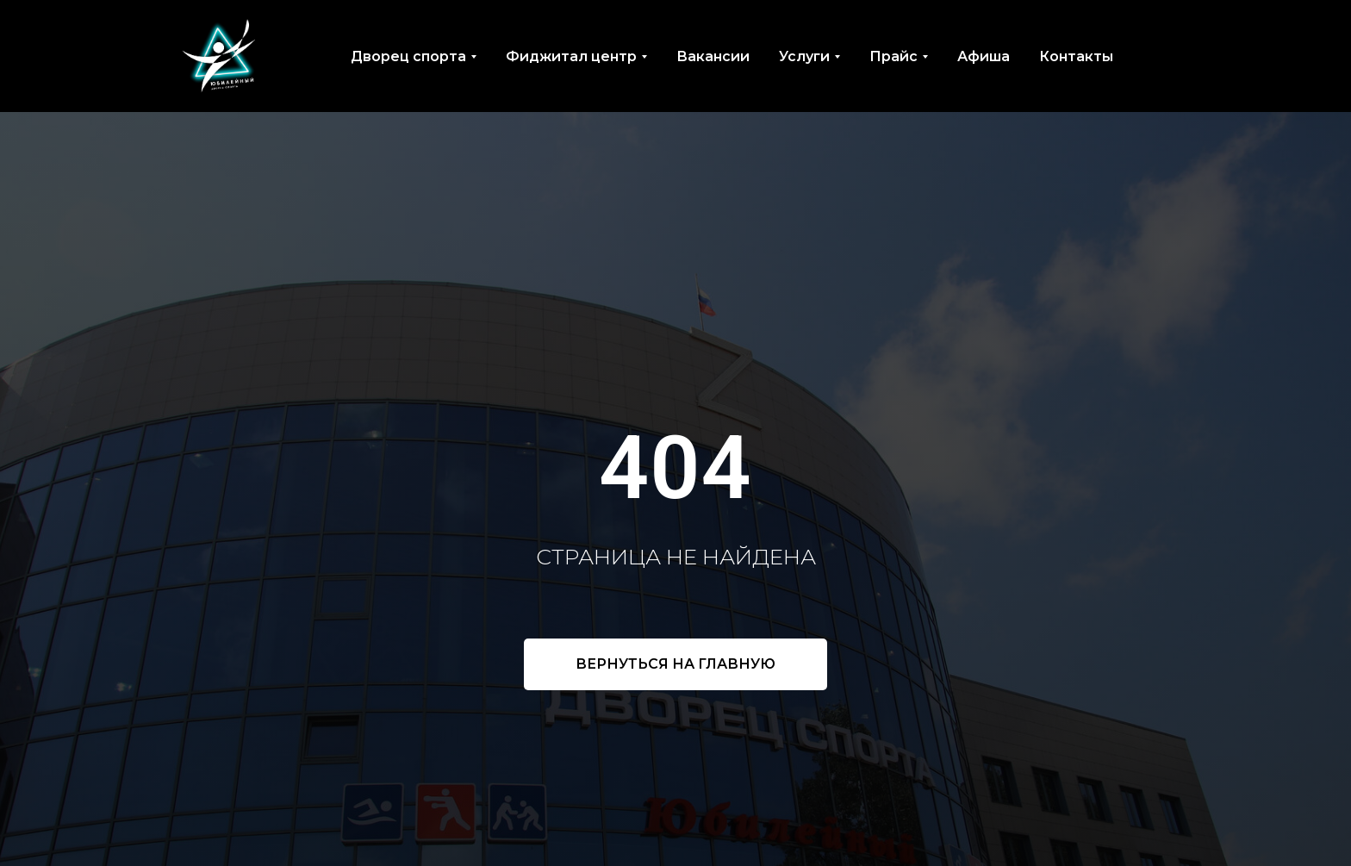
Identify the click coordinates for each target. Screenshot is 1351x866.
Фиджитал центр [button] (571, 56)
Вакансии (713, 56)
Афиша (983, 56)
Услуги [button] (804, 56)
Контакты (1076, 56)
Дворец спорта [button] (408, 56)
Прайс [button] (893, 56)
